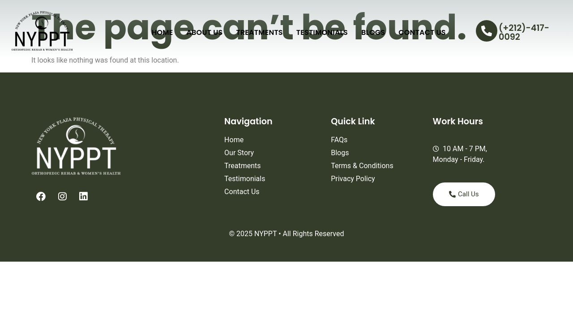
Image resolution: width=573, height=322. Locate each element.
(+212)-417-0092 (524, 32)
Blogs (373, 32)
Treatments (259, 32)
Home (162, 32)
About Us (204, 32)
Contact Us (422, 32)
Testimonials (322, 32)
